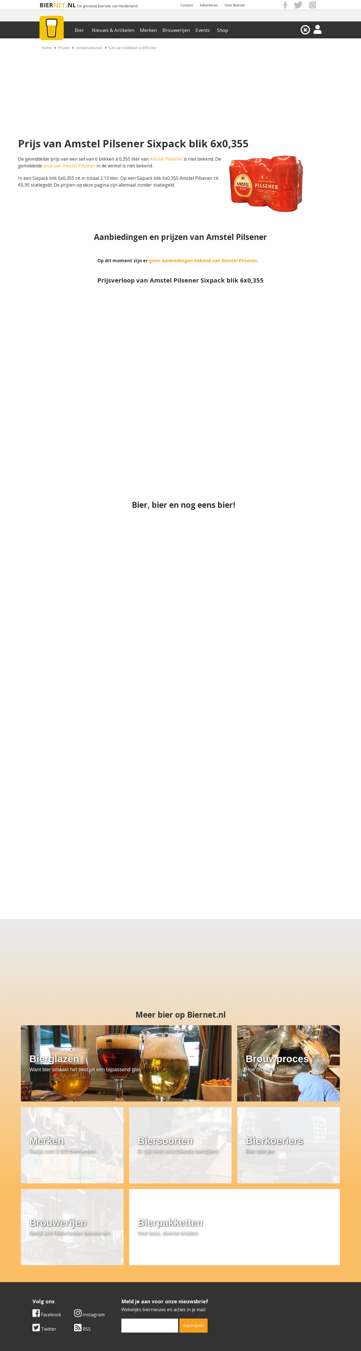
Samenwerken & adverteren (61, 1287)
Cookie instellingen (52, 1293)
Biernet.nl (147, 1336)
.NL (71, 5)
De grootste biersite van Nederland (107, 6)
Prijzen (64, 47)
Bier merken (144, 1268)
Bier (79, 30)
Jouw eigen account (250, 1287)
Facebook (165, 1214)
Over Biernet (234, 5)
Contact (186, 5)
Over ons (42, 1268)
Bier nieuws (143, 1281)
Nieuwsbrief (243, 1293)
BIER (46, 5)
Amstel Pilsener (166, 159)
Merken (148, 30)
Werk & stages (47, 1281)
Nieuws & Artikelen (113, 30)
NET (59, 5)
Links (235, 1281)
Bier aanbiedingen (150, 1274)
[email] (268, 1225)
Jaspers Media (209, 1336)
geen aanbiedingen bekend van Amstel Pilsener (203, 260)
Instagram (208, 1214)
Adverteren (209, 5)
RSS (201, 1229)
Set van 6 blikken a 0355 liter (133, 47)
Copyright (240, 1274)
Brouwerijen (176, 30)
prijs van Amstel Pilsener (69, 166)
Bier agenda (144, 1293)
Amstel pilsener (89, 47)
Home (47, 47)
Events (202, 30)
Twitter (163, 1229)
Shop (222, 30)
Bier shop (141, 1287)
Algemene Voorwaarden (255, 1268)
